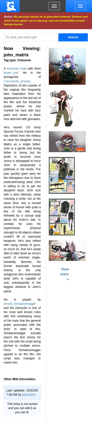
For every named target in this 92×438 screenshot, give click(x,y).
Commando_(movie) (17, 81)
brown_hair (11, 72)
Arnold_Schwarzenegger (20, 303)
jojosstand (28, 394)
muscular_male (16, 68)
